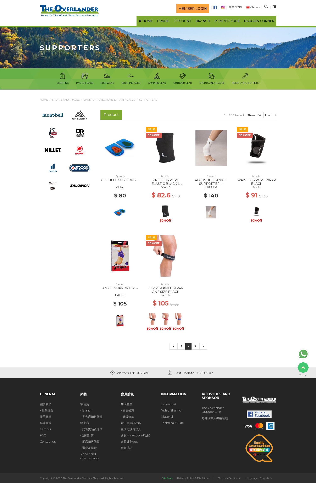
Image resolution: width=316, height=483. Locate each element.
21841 (120, 187)
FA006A (211, 187)
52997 (166, 295)
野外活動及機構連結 (215, 418)
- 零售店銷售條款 (91, 417)
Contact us (48, 442)
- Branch (86, 410)
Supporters (148, 99)
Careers (45, 429)
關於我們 (45, 404)
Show (251, 115)
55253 (165, 187)
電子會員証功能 (131, 423)
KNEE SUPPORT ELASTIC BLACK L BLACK (166, 183)
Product (270, 115)
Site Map (167, 478)
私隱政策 (45, 423)
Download (168, 404)
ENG (239, 7)
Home (44, 99)
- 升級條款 (127, 417)
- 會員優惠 (127, 410)
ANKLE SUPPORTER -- (120, 288)
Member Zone (227, 21)
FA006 (120, 295)
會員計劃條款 (129, 442)
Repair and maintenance (90, 456)
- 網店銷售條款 (90, 442)
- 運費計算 (87, 435)
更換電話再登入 (131, 429)
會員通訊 (126, 448)
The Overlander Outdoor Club (213, 410)
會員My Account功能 (135, 435)
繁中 (231, 7)
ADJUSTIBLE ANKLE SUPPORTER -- (211, 182)
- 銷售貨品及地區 (91, 429)
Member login (192, 8)
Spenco (120, 176)
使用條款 (45, 417)
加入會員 (126, 404)
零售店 (84, 404)
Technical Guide (172, 423)
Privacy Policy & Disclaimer (193, 478)
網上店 (84, 423)
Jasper (211, 176)
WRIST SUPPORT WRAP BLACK (256, 182)
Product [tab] (111, 114)
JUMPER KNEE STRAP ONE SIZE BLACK (165, 290)
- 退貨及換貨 (88, 448)
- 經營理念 (46, 410)
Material (167, 417)
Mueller (165, 176)
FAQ (43, 435)
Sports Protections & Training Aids (109, 99)
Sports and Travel (65, 99)
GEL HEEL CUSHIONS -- (120, 180)
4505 (257, 187)
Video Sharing (171, 410)
